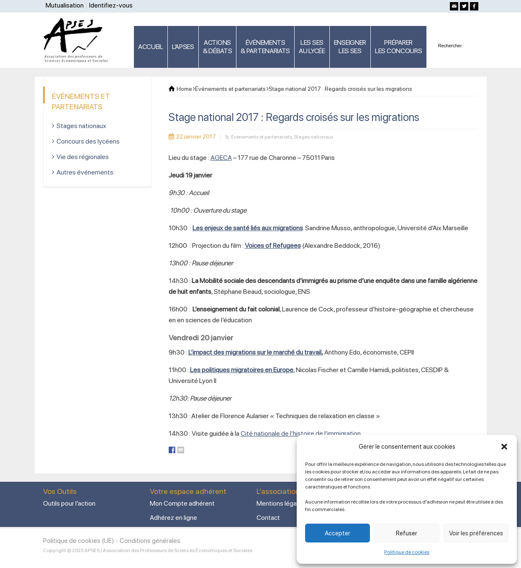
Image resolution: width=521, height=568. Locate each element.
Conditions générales (150, 541)
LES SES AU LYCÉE (312, 47)
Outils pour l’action (69, 503)
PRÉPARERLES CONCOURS (398, 47)
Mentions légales (281, 503)
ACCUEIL (150, 47)
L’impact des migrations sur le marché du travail (254, 352)
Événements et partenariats (261, 137)
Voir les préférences (476, 533)
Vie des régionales (82, 157)
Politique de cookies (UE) (78, 541)
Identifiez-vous (111, 5)
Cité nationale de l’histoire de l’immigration (301, 433)
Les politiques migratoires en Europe (241, 370)
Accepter (337, 533)
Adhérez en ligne (173, 518)
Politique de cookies (406, 552)
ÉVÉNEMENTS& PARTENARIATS (265, 47)
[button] (504, 446)
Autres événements (84, 172)
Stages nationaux (314, 137)
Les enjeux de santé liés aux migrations (247, 228)
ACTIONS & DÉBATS (217, 47)
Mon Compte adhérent (182, 503)
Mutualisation (65, 5)
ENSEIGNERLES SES (350, 47)
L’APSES (183, 47)
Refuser (406, 533)
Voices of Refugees (273, 245)
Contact (268, 518)
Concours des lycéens (88, 141)
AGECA (221, 158)
